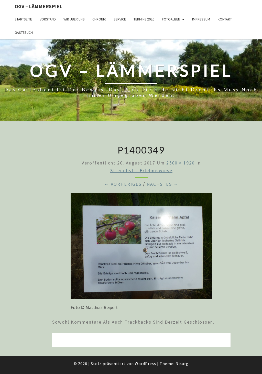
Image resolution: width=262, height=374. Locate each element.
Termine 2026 (144, 19)
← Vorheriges (122, 184)
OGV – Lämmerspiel (38, 6)
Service (120, 19)
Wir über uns (74, 19)
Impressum (201, 19)
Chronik (99, 19)
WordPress (145, 363)
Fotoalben (171, 19)
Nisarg (182, 363)
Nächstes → (163, 184)
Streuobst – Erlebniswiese (141, 170)
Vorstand (48, 19)
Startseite (23, 19)
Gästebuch (24, 32)
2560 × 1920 (180, 163)
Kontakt (225, 19)
